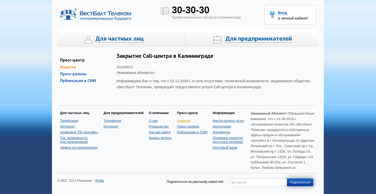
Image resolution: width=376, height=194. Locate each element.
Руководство (159, 126)
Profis (99, 181)
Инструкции (222, 126)
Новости (183, 121)
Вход (282, 13)
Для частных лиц (120, 38)
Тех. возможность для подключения (74, 140)
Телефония (69, 121)
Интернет (67, 126)
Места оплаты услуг (228, 121)
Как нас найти (160, 132)
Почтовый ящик (225, 147)
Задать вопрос (160, 138)
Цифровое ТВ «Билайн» (79, 132)
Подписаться (300, 182)
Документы (221, 132)
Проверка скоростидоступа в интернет (228, 140)
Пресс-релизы (73, 73)
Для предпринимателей (259, 38)
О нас (153, 121)
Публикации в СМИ (78, 80)
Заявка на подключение (79, 147)
